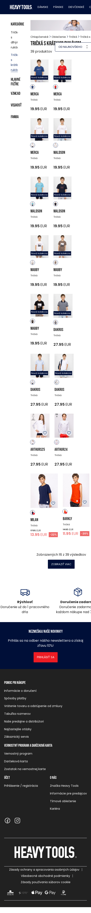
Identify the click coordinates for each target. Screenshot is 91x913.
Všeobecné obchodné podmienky (45, 875)
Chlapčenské (39, 37)
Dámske (43, 7)
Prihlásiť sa (45, 657)
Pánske (58, 7)
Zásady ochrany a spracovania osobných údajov (44, 869)
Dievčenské (76, 7)
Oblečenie (59, 37)
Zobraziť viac (61, 564)
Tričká (73, 37)
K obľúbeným (45, 433)
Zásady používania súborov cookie (45, 882)
